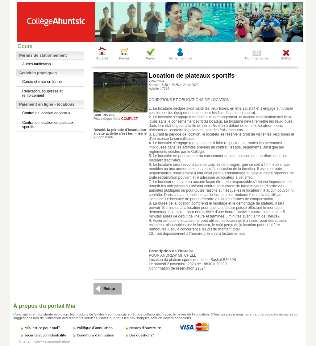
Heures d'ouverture (145, 327)
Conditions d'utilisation (95, 335)
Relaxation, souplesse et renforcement (42, 93)
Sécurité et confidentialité (45, 335)
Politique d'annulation (95, 327)
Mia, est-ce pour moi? (42, 327)
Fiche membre (180, 58)
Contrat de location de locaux (46, 113)
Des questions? (141, 335)
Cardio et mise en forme (42, 81)
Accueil (102, 58)
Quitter (286, 58)
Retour (109, 289)
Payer (150, 58)
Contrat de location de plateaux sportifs (47, 124)
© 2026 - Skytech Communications (44, 342)
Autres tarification (36, 64)
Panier (124, 58)
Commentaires (256, 58)
